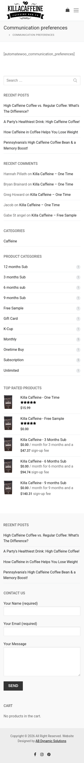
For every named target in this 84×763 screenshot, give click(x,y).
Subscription (14, 360)
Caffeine (10, 241)
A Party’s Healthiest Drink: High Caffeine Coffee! (42, 122)
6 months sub (14, 287)
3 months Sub (15, 277)
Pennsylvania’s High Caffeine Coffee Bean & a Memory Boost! (40, 145)
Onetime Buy (14, 349)
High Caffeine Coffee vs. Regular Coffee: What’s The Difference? (41, 108)
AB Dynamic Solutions (51, 741)
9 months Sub (15, 298)
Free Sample (13, 308)
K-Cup (8, 329)
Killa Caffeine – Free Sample (54, 215)
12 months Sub (16, 267)
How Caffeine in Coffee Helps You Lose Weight (41, 132)
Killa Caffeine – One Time (53, 174)
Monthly (10, 339)
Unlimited (11, 370)
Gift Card (11, 318)
